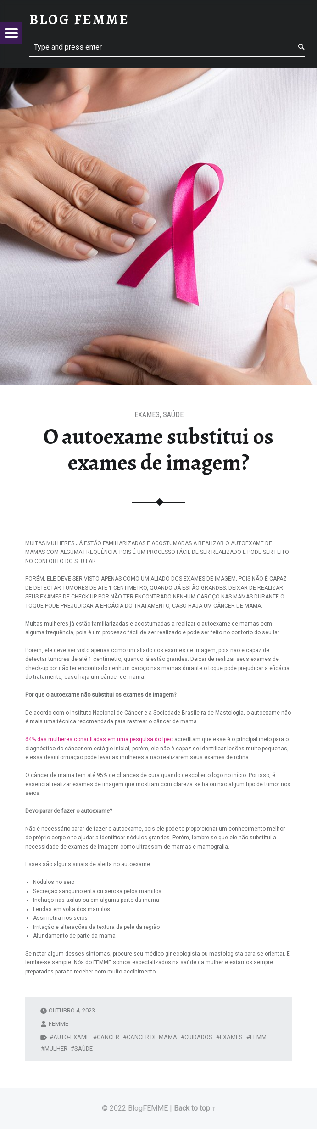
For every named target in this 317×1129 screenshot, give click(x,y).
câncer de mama (152, 1037)
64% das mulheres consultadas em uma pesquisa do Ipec (99, 739)
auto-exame (71, 1037)
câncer (108, 1037)
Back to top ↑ (195, 1108)
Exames (147, 414)
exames (231, 1037)
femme (58, 1023)
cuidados (198, 1037)
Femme (260, 1037)
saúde (83, 1048)
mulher (55, 1048)
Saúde (173, 414)
